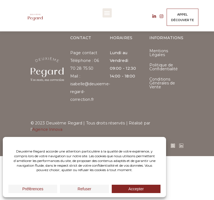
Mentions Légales (158, 52)
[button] (107, 13)
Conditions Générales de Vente (162, 83)
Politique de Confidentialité (163, 66)
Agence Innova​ (47, 129)
